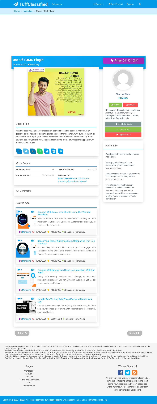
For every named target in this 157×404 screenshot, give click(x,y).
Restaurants (49, 356)
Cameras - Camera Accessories (91, 346)
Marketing (26, 232)
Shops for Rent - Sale (93, 350)
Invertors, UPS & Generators (123, 346)
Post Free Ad (116, 4)
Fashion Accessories (133, 352)
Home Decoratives (11, 354)
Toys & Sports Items (113, 352)
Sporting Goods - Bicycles (98, 352)
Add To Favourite (123, 124)
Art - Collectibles (20, 352)
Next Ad (134, 333)
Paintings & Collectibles (63, 352)
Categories (58, 4)
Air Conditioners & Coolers (28, 346)
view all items (21, 348)
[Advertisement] (78, 35)
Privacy (29, 376)
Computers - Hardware (72, 346)
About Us (29, 374)
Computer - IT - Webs (99, 356)
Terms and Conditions (29, 380)
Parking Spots (66, 350)
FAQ (29, 382)
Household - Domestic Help (24, 358)
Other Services (125, 358)
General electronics (108, 346)
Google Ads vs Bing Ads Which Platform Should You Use (64, 300)
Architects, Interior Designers (35, 356)
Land (47, 350)
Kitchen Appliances (139, 346)
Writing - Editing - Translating (59, 358)
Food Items (85, 352)
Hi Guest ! (99, 4)
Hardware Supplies (47, 354)
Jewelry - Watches (146, 352)
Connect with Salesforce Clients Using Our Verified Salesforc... (64, 213)
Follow (116, 105)
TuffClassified (31, 4)
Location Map (123, 129)
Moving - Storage (39, 358)
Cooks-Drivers (111, 356)
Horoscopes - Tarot (99, 358)
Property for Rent (29, 350)
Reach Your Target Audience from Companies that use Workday (66, 242)
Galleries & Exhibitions (47, 352)
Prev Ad (23, 333)
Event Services (121, 356)
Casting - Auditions (74, 356)
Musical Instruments (32, 352)
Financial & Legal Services (135, 356)
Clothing (122, 352)
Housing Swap (39, 350)
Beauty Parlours (87, 356)
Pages (130, 4)
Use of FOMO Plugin (28, 60)
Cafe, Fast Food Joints (113, 358)
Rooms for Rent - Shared (79, 350)
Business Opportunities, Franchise (81, 358)
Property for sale (18, 350)
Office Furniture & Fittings (62, 354)
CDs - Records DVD (43, 346)
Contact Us (29, 371)
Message (130, 105)
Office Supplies (76, 352)
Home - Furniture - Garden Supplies (29, 354)
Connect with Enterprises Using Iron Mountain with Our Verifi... (66, 271)
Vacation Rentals (106, 350)
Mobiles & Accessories (57, 346)
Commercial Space (55, 350)
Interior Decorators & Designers (81, 354)
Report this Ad (123, 135)
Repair (47, 358)
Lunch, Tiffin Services (60, 356)
